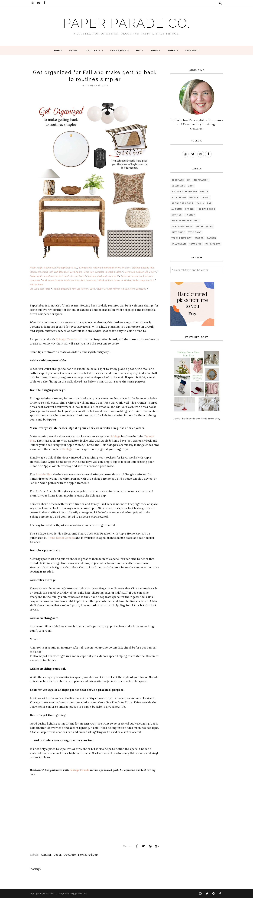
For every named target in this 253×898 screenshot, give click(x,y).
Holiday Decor (206, 209)
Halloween (178, 244)
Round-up (195, 244)
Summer (176, 215)
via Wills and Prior (40, 288)
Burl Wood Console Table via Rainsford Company (69, 280)
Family (200, 203)
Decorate (70, 854)
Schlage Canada (66, 339)
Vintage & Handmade (184, 192)
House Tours (204, 226)
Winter (193, 197)
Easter (199, 238)
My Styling (178, 197)
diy (188, 180)
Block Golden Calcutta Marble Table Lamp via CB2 (126, 280)
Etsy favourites (182, 226)
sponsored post (88, 854)
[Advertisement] (181, 440)
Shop (191, 186)
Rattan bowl (36, 284)
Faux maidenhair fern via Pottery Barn (74, 288)
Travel (205, 197)
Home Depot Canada (61, 537)
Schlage (115, 436)
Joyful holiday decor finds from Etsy (196, 418)
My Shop (190, 215)
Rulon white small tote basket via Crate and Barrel (58, 276)
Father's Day (212, 244)
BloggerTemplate (78, 893)
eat (209, 203)
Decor (57, 854)
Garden (211, 238)
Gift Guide (178, 232)
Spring (189, 209)
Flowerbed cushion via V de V (139, 271)
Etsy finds (195, 232)
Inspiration (201, 180)
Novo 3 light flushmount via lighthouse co (53, 267)
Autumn (46, 854)
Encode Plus (44, 474)
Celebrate (178, 186)
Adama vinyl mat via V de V (103, 276)
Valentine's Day (181, 238)
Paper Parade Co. (126, 23)
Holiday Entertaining (185, 221)
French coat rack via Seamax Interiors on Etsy (104, 267)
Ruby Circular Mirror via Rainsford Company (121, 288)
